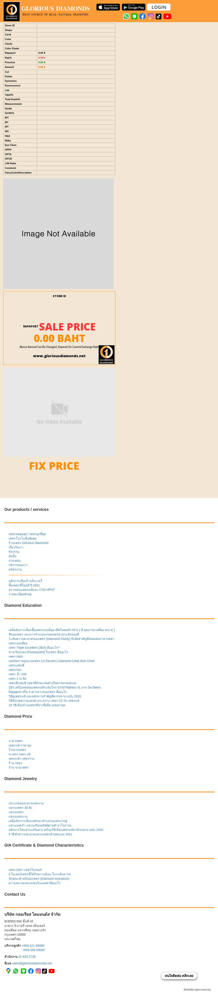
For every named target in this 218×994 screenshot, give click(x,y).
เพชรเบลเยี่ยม (18, 643)
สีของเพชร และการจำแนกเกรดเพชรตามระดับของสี (44, 634)
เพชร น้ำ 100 (17, 674)
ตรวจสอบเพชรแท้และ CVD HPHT (32, 589)
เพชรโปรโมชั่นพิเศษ (22, 538)
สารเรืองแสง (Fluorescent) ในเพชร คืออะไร (38, 652)
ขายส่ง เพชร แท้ (20, 754)
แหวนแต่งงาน (18, 816)
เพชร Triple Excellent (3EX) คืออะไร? (34, 647)
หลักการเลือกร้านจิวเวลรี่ (25, 581)
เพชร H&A (16, 656)
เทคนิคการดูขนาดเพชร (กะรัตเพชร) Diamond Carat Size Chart (52, 661)
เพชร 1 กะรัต (17, 678)
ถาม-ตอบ (15, 560)
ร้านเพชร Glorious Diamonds (29, 543)
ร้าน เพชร (15, 763)
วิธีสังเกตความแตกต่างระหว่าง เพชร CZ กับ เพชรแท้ (44, 700)
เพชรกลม (15, 670)
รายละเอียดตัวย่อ (20, 594)
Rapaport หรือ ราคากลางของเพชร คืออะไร (38, 692)
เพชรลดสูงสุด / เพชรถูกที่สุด (27, 534)
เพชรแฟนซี (16, 665)
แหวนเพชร (16, 812)
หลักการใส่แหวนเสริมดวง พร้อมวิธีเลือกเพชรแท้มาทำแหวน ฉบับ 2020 (56, 830)
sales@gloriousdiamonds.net (32, 963)
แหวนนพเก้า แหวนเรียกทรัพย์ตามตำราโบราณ (40, 825)
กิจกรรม (14, 551)
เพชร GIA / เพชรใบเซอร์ (25, 870)
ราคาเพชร (16, 741)
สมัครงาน (15, 569)
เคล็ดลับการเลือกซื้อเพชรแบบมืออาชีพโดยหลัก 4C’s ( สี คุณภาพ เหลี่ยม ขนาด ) (62, 630)
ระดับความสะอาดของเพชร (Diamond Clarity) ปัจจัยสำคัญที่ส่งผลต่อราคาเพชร (61, 639)
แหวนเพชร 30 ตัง (20, 807)
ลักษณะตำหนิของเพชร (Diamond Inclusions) (39, 878)
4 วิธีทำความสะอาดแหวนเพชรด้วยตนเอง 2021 (40, 834)
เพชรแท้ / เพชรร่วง (21, 758)
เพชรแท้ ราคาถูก (20, 745)
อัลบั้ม (12, 556)
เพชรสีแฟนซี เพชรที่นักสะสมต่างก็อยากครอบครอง (43, 683)
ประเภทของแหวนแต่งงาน (26, 803)
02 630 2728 (27, 956)
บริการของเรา (18, 565)
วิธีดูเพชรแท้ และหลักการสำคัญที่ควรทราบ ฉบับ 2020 (45, 696)
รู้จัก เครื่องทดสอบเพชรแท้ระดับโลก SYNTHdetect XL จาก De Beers (55, 687)
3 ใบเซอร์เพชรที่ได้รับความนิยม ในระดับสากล (40, 874)
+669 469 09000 (33, 950)
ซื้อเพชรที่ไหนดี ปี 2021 (24, 585)
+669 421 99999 (33, 945)
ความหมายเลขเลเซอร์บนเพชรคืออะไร (35, 883)
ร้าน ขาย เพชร (19, 767)
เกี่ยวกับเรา (16, 547)
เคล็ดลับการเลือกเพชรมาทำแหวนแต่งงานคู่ (38, 821)
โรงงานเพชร (17, 750)
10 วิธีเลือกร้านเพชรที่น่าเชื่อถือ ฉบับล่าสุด (37, 705)
